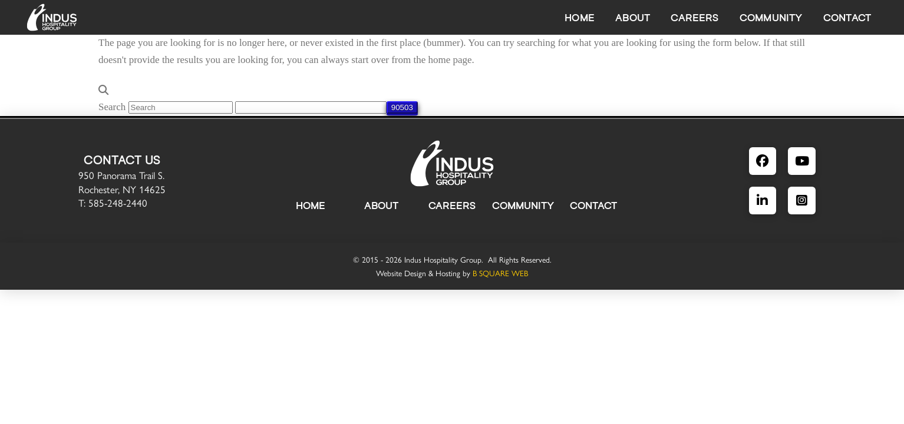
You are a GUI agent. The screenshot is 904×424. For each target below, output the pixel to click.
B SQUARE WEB (500, 273)
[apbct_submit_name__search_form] (402, 107)
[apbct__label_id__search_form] (311, 107)
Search (112, 106)
